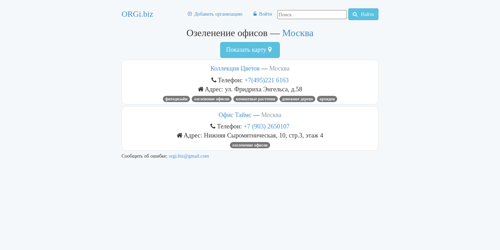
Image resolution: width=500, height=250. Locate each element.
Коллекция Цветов (235, 68)
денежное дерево (297, 99)
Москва (298, 33)
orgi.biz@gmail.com (189, 155)
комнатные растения (255, 99)
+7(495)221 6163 (266, 80)
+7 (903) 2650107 (267, 126)
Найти (363, 14)
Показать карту (249, 50)
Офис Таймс (235, 115)
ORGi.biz (137, 14)
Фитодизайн (176, 99)
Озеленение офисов (211, 99)
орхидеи (327, 99)
